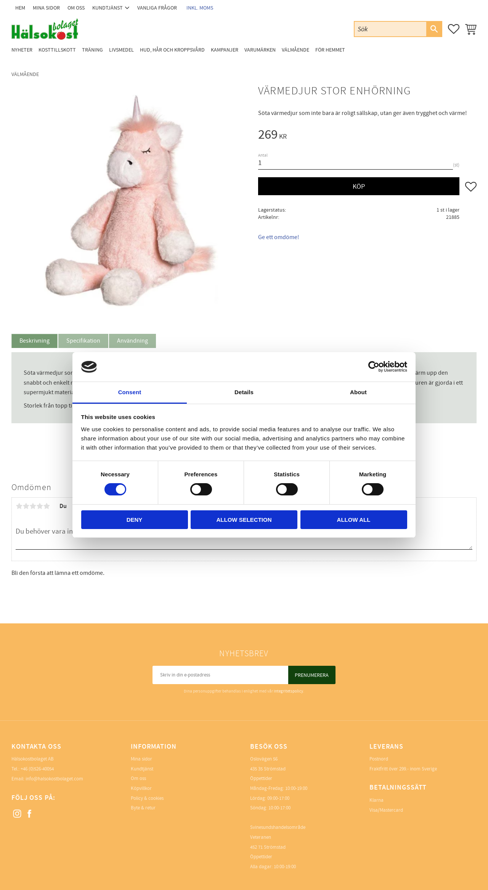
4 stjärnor (39, 506)
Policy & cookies (147, 798)
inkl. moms (199, 7)
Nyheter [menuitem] (21, 49)
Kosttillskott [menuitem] (57, 49)
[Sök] (433, 29)
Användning (132, 341)
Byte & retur (143, 808)
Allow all (354, 519)
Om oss (138, 778)
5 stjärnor (46, 506)
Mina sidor (141, 759)
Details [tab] (244, 392)
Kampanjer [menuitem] (224, 49)
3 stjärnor (32, 506)
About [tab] (358, 392)
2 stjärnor (25, 506)
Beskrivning (34, 341)
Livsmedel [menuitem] (121, 49)
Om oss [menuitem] (76, 7)
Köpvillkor (141, 788)
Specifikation (83, 341)
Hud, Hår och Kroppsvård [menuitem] (172, 49)
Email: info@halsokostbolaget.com (47, 779)
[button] (453, 29)
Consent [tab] (129, 392)
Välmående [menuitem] (295, 49)
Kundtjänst (142, 769)
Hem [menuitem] (20, 7)
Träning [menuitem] (92, 49)
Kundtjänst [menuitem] (107, 7)
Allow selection (244, 519)
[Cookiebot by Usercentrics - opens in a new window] (373, 366)
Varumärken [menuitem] (260, 49)
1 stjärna (19, 506)
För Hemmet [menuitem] (330, 49)
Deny (135, 519)
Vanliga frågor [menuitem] (157, 7)
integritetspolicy (288, 691)
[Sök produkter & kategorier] (390, 29)
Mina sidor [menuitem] (46, 7)
